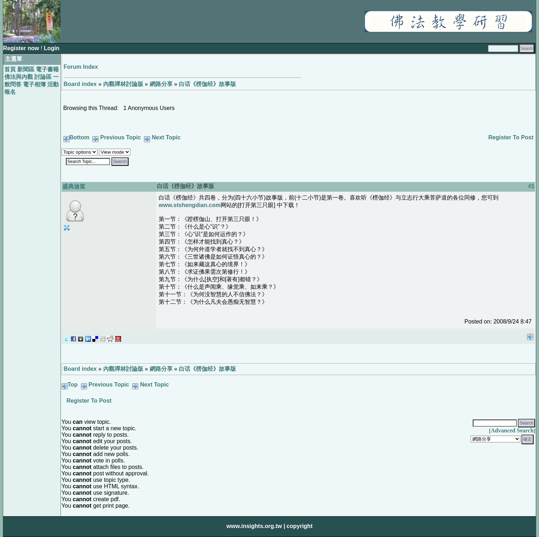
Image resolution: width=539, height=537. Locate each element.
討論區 (43, 77)
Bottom (79, 137)
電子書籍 (47, 69)
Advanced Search (512, 430)
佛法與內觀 (18, 77)
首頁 (10, 69)
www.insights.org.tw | (255, 526)
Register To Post (511, 137)
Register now (22, 48)
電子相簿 (34, 84)
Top (73, 385)
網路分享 (161, 84)
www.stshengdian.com (190, 205)
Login (51, 48)
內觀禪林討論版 (123, 84)
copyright (300, 526)
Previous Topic (120, 137)
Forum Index (81, 67)
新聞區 (25, 69)
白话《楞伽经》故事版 (207, 84)
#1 (531, 186)
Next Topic (166, 137)
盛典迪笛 (73, 186)
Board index (80, 84)
